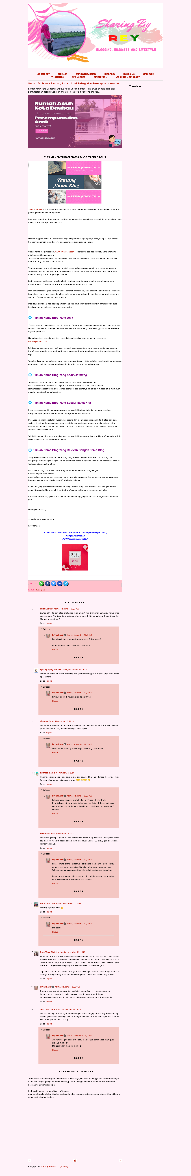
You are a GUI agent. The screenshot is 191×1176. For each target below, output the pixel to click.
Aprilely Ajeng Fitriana (50, 669)
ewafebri (44, 772)
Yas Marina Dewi (47, 903)
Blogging (129, 73)
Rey (35, 209)
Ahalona (44, 721)
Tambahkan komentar (75, 1071)
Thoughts (57, 76)
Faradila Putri (46, 608)
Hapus (49, 623)
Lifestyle (148, 73)
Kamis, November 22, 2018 (66, 608)
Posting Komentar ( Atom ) (54, 1166)
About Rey (43, 73)
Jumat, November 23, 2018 (68, 1009)
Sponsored (79, 76)
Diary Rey (109, 73)
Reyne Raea (57, 635)
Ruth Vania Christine (49, 952)
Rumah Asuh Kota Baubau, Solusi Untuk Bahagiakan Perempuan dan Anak (73, 83)
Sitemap (62, 73)
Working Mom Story (128, 76)
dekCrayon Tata (47, 1009)
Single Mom (100, 76)
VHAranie (44, 833)
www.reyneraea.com (64, 251)
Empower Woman (86, 73)
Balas (42, 623)
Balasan (46, 629)
